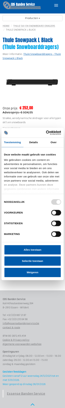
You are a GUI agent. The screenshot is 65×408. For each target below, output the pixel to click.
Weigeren (32, 272)
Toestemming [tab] (12, 142)
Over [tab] (54, 142)
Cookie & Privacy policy (16, 340)
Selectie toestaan (32, 260)
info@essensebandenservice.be (21, 323)
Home (6, 26)
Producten (32, 18)
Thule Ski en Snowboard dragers (34, 26)
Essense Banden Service (26, 394)
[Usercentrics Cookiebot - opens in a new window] (46, 132)
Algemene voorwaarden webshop (22, 344)
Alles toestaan (32, 249)
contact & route (11, 327)
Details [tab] (33, 142)
